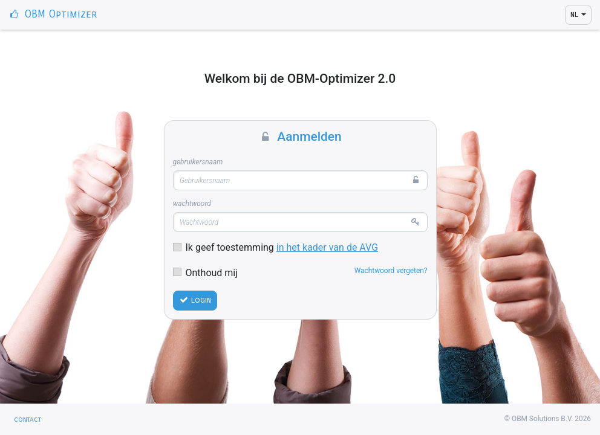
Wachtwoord (192, 203)
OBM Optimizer (52, 14)
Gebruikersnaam (198, 162)
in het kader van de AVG (327, 247)
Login (195, 300)
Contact (27, 419)
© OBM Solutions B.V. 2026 (547, 418)
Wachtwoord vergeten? (391, 270)
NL (574, 14)
